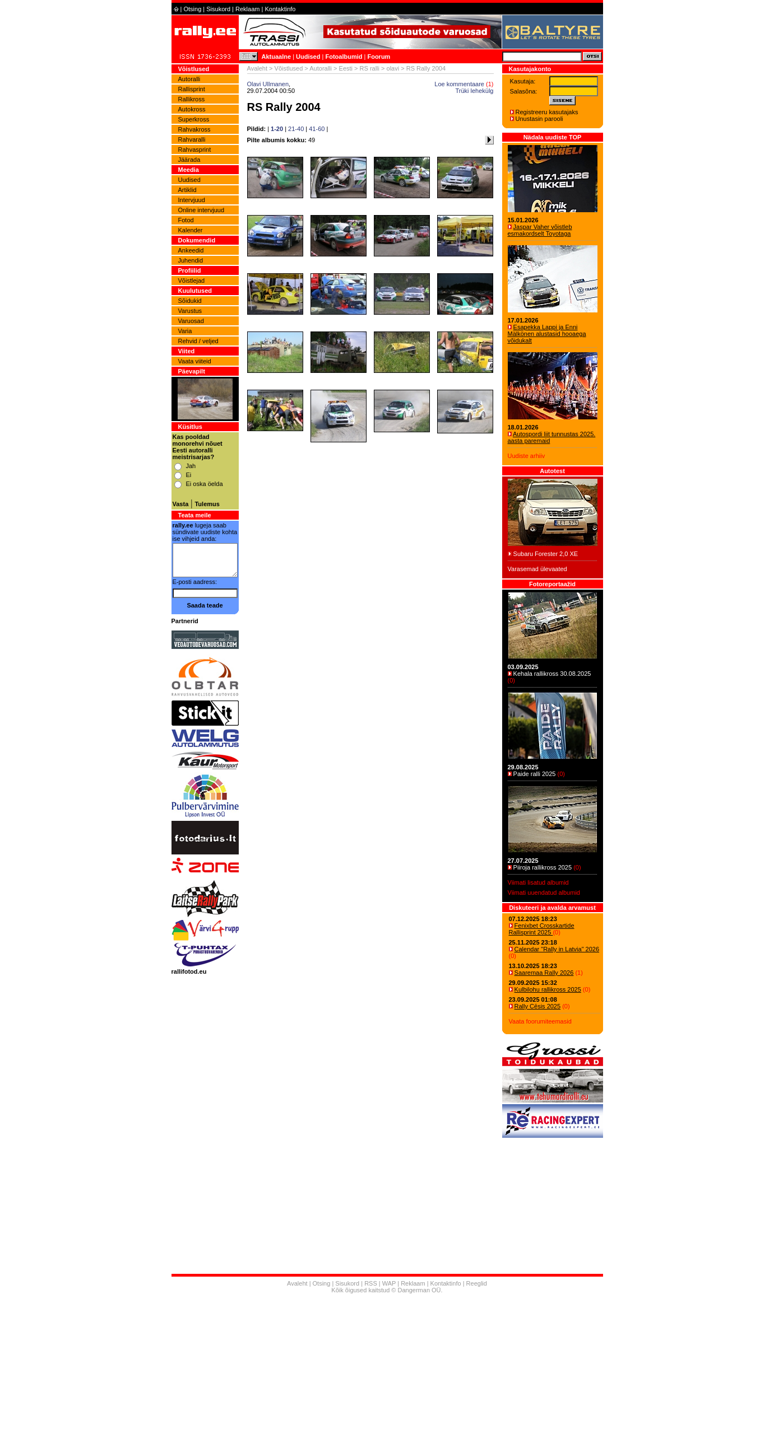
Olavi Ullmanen (268, 84)
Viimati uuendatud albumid (544, 892)
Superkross (194, 119)
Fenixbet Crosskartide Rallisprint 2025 (541, 929)
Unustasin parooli (539, 118)
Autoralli (189, 79)
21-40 (296, 128)
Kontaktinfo (280, 9)
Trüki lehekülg (474, 90)
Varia (185, 331)
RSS (370, 1283)
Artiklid (187, 189)
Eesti (346, 68)
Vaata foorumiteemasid (540, 1021)
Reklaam (247, 9)
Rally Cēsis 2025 (538, 1006)
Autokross (192, 109)
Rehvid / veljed (198, 341)
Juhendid (190, 260)
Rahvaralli (192, 139)
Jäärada (189, 159)
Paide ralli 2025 (534, 773)
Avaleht (257, 68)
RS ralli (369, 68)
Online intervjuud (201, 210)
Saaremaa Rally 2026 (544, 972)
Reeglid (476, 1283)
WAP (389, 1283)
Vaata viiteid (194, 361)
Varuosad (191, 320)
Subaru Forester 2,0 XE (545, 553)
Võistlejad (191, 280)
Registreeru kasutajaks (547, 112)
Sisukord (218, 9)
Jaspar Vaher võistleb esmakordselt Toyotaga (540, 230)
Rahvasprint (194, 149)
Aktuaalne (276, 56)
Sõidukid (190, 300)
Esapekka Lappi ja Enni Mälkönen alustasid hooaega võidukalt (547, 334)
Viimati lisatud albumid (538, 882)
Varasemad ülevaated (537, 569)
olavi (393, 68)
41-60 (317, 128)
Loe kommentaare (459, 84)
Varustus (190, 310)
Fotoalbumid (343, 56)
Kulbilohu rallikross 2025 (548, 989)
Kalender (190, 230)
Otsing (192, 9)
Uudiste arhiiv (526, 455)
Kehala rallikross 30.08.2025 (552, 673)
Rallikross (191, 99)
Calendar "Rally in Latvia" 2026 (557, 949)
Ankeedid (191, 250)
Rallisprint (191, 89)
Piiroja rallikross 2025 (542, 867)
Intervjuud (191, 200)
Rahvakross (194, 129)
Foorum (378, 56)
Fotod (186, 220)
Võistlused (289, 68)
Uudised (308, 56)
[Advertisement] (387, 1374)
